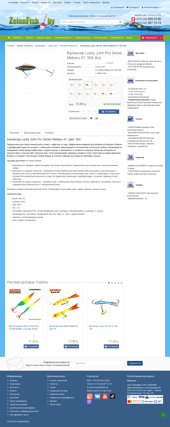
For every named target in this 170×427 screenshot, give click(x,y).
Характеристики (32, 132)
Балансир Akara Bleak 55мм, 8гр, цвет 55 (63, 327)
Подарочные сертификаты (60, 397)
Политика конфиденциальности (23, 411)
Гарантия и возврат (17, 404)
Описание (14, 132)
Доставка (57, 2)
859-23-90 (148, 19)
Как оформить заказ (17, 415)
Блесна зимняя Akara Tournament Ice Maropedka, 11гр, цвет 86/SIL (24, 327)
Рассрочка (46, 2)
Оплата (35, 2)
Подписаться (135, 363)
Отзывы (77, 2)
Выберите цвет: (76, 79)
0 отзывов (109, 63)
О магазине (13, 2)
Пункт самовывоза (91, 2)
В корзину (109, 111)
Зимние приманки (25, 46)
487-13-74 (148, 22)
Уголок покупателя (57, 380)
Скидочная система (57, 391)
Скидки (67, 2)
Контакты (25, 2)
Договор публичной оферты (21, 408)
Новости (52, 384)
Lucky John (53, 46)
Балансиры (40, 46)
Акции (129, 37)
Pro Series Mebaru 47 (69, 46)
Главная (10, 46)
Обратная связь (55, 394)
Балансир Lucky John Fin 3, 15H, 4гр (103, 327)
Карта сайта (54, 404)
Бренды (106, 2)
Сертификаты (117, 37)
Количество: (74, 111)
